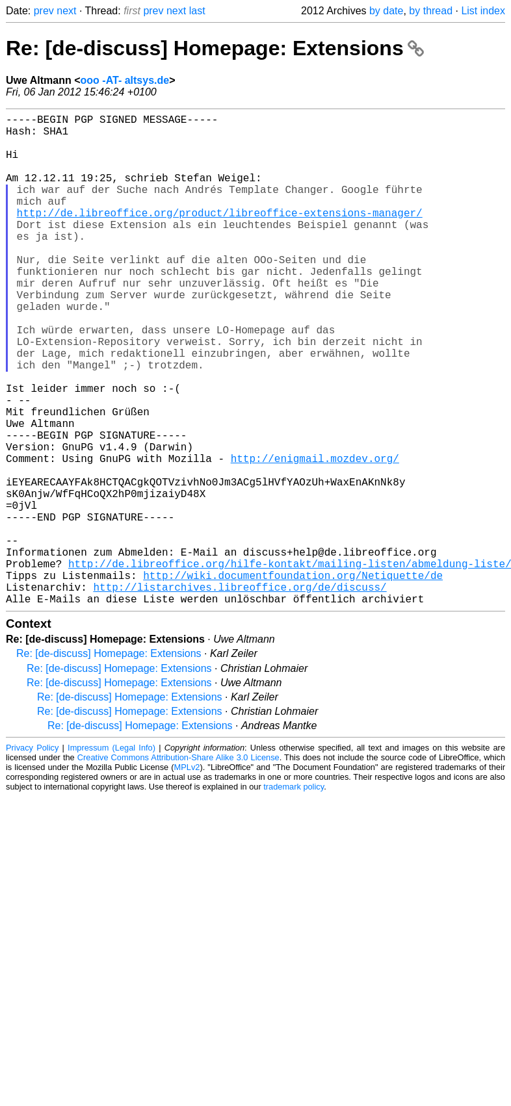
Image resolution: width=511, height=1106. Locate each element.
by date (386, 10)
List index (483, 10)
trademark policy (293, 896)
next (66, 10)
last (197, 10)
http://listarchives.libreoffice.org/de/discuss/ (239, 693)
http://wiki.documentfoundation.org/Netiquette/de (293, 679)
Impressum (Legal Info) (111, 857)
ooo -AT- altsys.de (125, 80)
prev (44, 10)
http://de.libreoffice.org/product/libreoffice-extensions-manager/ (220, 236)
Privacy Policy (32, 857)
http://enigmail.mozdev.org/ (315, 536)
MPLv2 (187, 876)
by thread (430, 10)
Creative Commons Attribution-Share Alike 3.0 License (178, 866)
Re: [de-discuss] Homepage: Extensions (215, 48)
